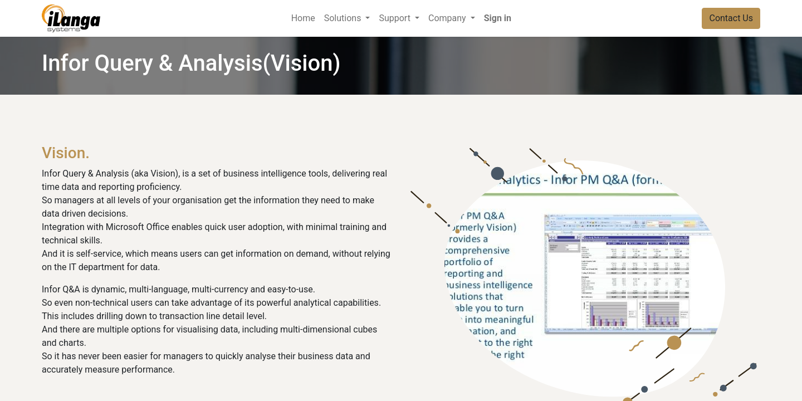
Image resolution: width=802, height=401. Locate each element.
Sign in (497, 18)
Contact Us (731, 18)
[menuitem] (303, 18)
